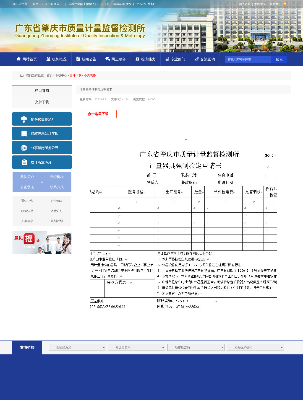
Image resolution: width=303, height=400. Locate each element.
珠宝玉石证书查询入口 (48, 4)
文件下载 (42, 102)
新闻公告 (89, 59)
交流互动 (207, 59)
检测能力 (148, 59)
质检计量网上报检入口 (83, 4)
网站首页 (29, 59)
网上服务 (118, 59)
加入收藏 (245, 4)
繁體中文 (260, 4)
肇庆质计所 (19, 4)
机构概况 (59, 59)
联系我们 (276, 4)
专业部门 (178, 59)
